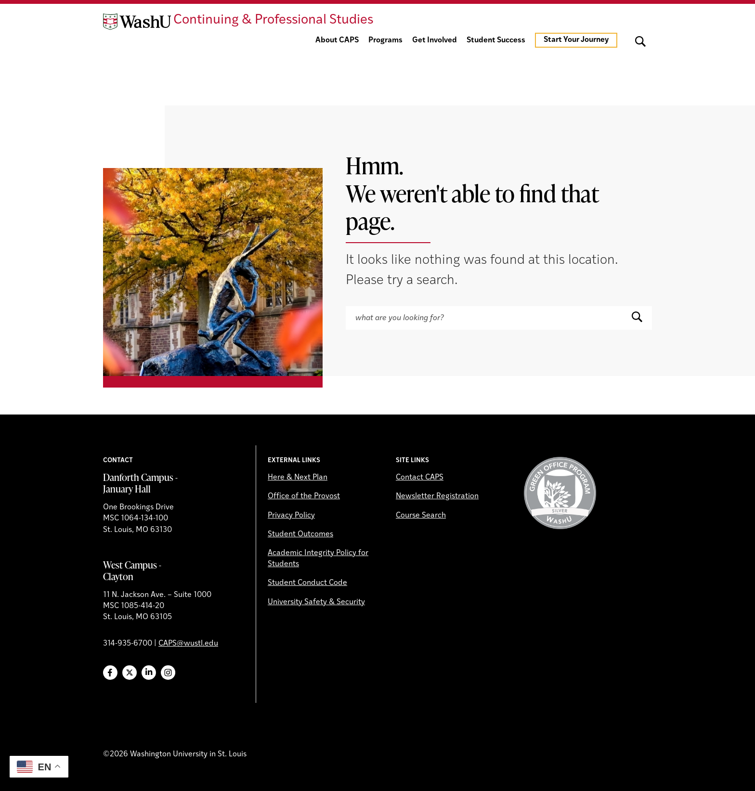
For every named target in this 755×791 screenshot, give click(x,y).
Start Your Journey (576, 40)
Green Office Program (560, 493)
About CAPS (337, 40)
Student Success (496, 40)
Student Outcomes (300, 534)
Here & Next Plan (297, 477)
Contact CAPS (419, 477)
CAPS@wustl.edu (188, 644)
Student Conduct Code (307, 583)
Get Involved (434, 40)
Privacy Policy (291, 515)
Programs (385, 40)
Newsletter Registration (437, 496)
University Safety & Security (316, 602)
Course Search (421, 515)
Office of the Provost (304, 496)
